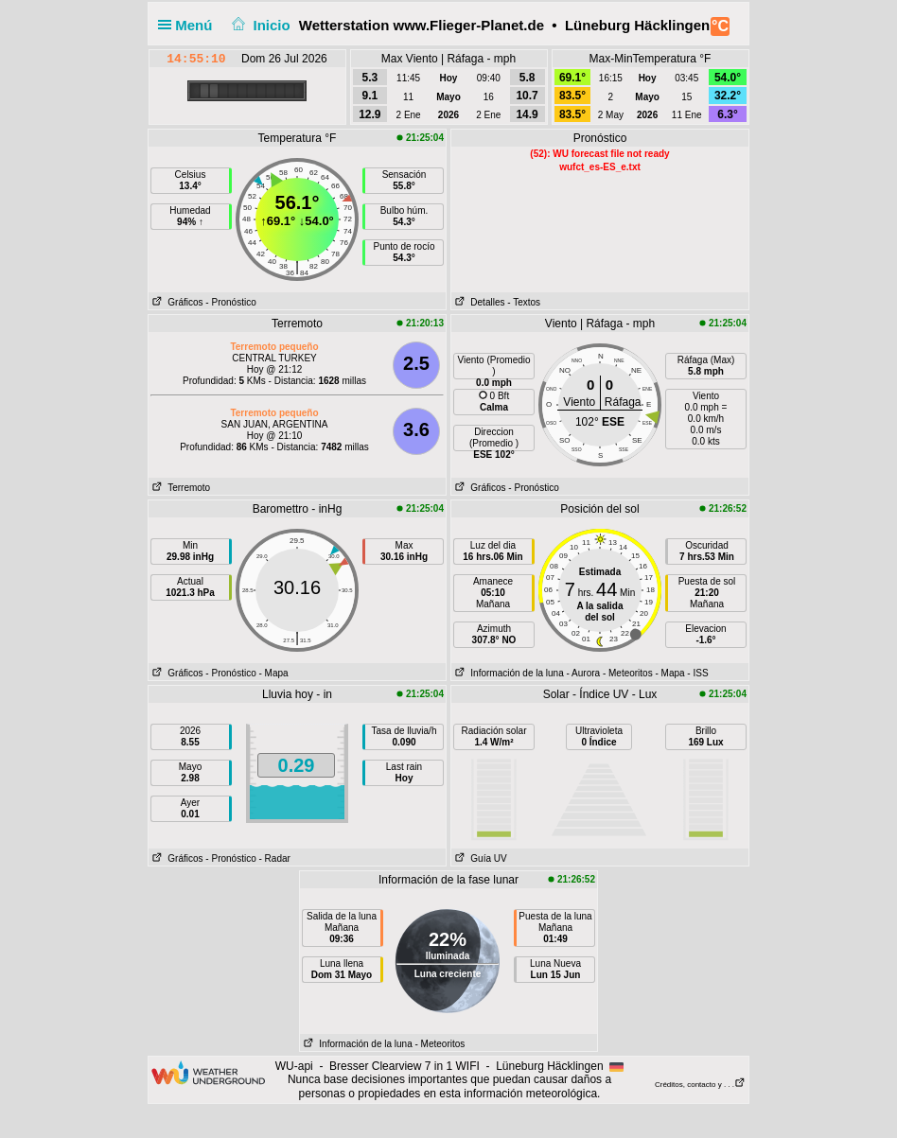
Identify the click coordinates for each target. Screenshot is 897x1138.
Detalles (477, 302)
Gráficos (176, 302)
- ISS (697, 673)
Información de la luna (507, 673)
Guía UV (479, 858)
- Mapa (274, 673)
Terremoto (179, 487)
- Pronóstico (230, 302)
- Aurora (584, 673)
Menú (189, 25)
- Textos (523, 302)
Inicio (259, 25)
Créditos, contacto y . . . (700, 1084)
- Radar (274, 858)
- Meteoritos (628, 673)
